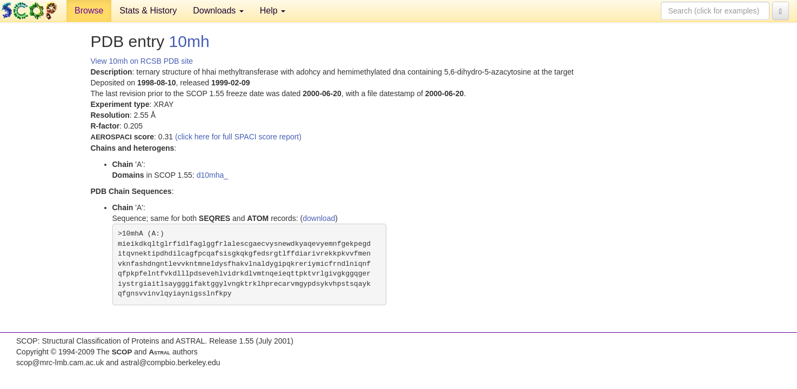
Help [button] (272, 10)
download (319, 218)
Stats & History (148, 10)
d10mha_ (212, 175)
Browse (89, 10)
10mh (189, 41)
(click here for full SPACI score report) (238, 136)
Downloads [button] (218, 10)
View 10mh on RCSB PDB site (142, 61)
